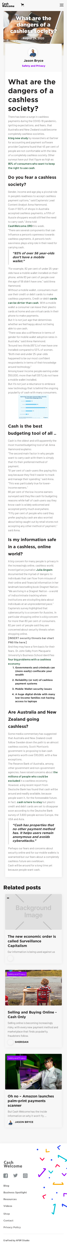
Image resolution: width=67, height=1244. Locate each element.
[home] (10, 5)
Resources (10, 1206)
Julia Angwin (44, 569)
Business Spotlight (15, 1199)
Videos (7, 1212)
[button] (24, 4)
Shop (6, 1221)
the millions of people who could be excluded (33, 776)
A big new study (18, 138)
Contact (8, 1228)
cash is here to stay (29, 802)
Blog (6, 1192)
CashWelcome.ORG (20, 225)
